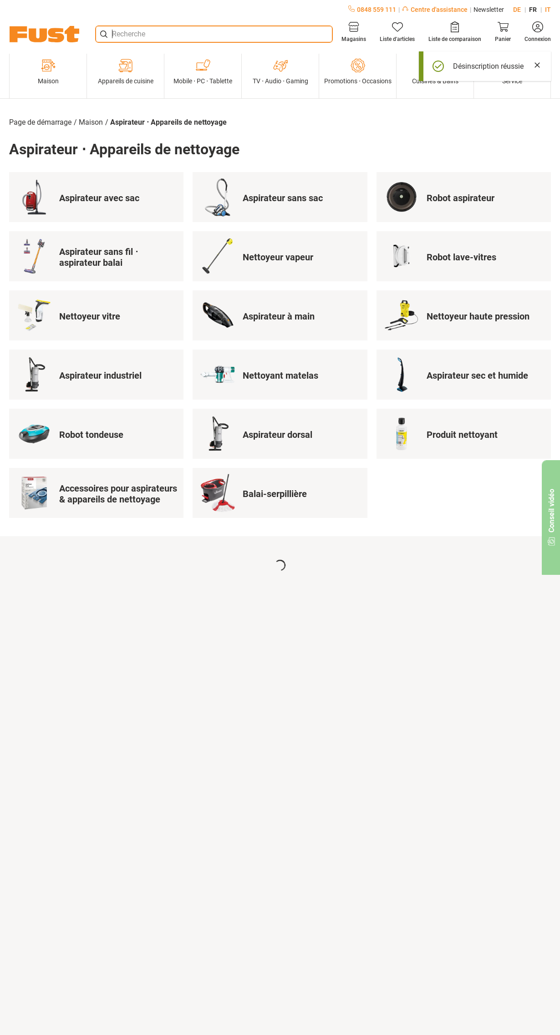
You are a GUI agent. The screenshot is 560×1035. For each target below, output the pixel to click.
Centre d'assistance (435, 9)
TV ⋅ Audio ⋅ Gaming (280, 71)
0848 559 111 (372, 9)
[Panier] (503, 31)
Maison (48, 71)
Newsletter (488, 9)
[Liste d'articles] (397, 31)
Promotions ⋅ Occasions (358, 71)
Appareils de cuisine (125, 71)
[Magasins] (353, 31)
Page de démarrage (40, 122)
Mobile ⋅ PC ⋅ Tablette (202, 71)
